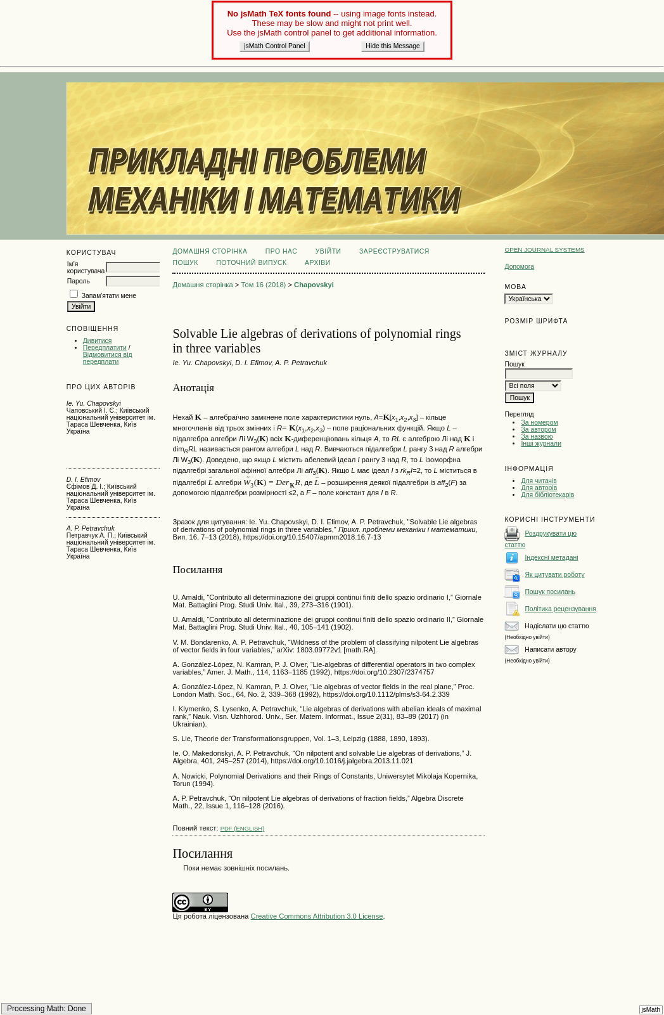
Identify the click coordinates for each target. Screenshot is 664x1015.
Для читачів (538, 480)
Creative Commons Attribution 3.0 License (317, 916)
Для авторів (539, 487)
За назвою (536, 436)
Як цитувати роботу (554, 574)
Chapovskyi (314, 284)
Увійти (329, 251)
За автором (538, 429)
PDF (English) (242, 828)
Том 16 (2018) (263, 284)
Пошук (185, 262)
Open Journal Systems (544, 249)
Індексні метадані (551, 557)
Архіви (318, 262)
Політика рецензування (560, 608)
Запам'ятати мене (109, 295)
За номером (539, 422)
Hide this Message (392, 45)
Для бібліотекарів (547, 494)
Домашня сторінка (209, 251)
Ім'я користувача (86, 268)
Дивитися (97, 340)
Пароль (78, 281)
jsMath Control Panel (274, 45)
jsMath (651, 1009)
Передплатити (105, 347)
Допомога (519, 266)
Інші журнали (541, 443)
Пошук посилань (550, 591)
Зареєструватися (394, 251)
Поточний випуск (251, 262)
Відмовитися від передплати (107, 358)
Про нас (281, 251)
